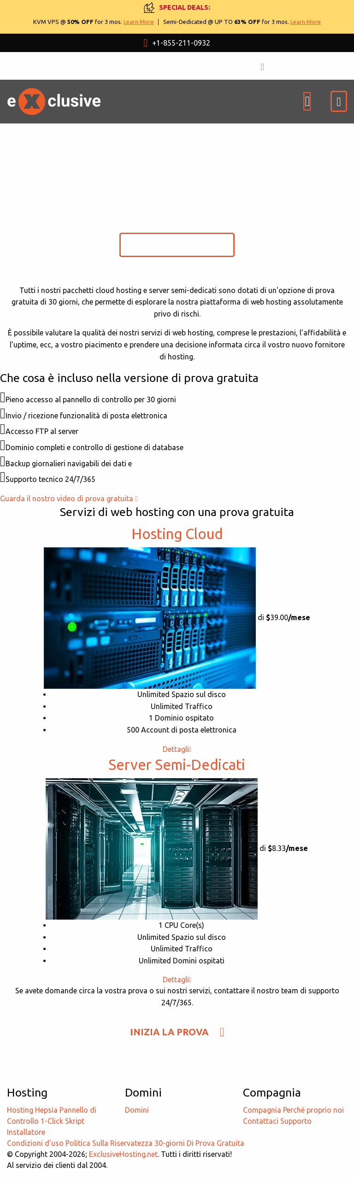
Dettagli (177, 749)
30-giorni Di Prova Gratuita (199, 1143)
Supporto (296, 1121)
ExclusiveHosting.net (123, 1154)
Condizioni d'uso (35, 1143)
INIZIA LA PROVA (177, 244)
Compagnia (262, 1110)
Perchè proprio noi (313, 1110)
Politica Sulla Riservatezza (109, 1143)
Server (176, 765)
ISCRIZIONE (292, 65)
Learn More (139, 21)
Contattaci (260, 1121)
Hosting (177, 534)
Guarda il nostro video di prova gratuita (69, 498)
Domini (137, 1110)
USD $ (119, 65)
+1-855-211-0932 (177, 42)
